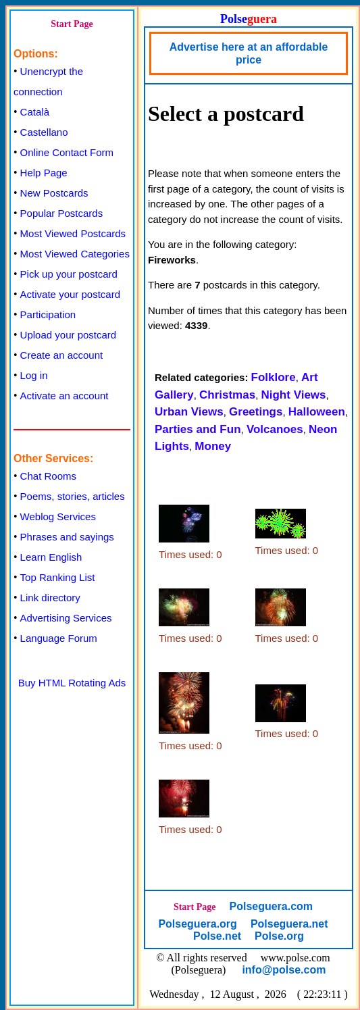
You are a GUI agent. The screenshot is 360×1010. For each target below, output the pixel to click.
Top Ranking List (57, 577)
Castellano (44, 132)
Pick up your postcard (69, 274)
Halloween (316, 411)
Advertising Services (66, 618)
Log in (34, 375)
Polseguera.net (289, 924)
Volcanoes (275, 429)
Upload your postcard (68, 334)
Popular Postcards (61, 213)
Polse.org (279, 936)
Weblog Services (58, 516)
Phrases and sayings (67, 536)
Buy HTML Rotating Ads (72, 682)
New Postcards (54, 193)
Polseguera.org (197, 924)
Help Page (44, 172)
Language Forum (58, 638)
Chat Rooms (48, 476)
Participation (48, 314)
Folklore (273, 377)
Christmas (227, 394)
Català (34, 112)
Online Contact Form (66, 152)
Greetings (255, 411)
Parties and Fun (198, 429)
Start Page (72, 24)
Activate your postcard (70, 294)
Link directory (50, 597)
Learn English (51, 557)
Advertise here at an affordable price (249, 53)
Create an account (61, 355)
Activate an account (64, 395)
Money (213, 446)
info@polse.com (284, 970)
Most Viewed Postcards (73, 233)
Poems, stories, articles (72, 496)
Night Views (293, 394)
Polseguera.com (271, 906)
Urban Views (189, 411)
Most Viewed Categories (75, 253)
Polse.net (217, 936)
